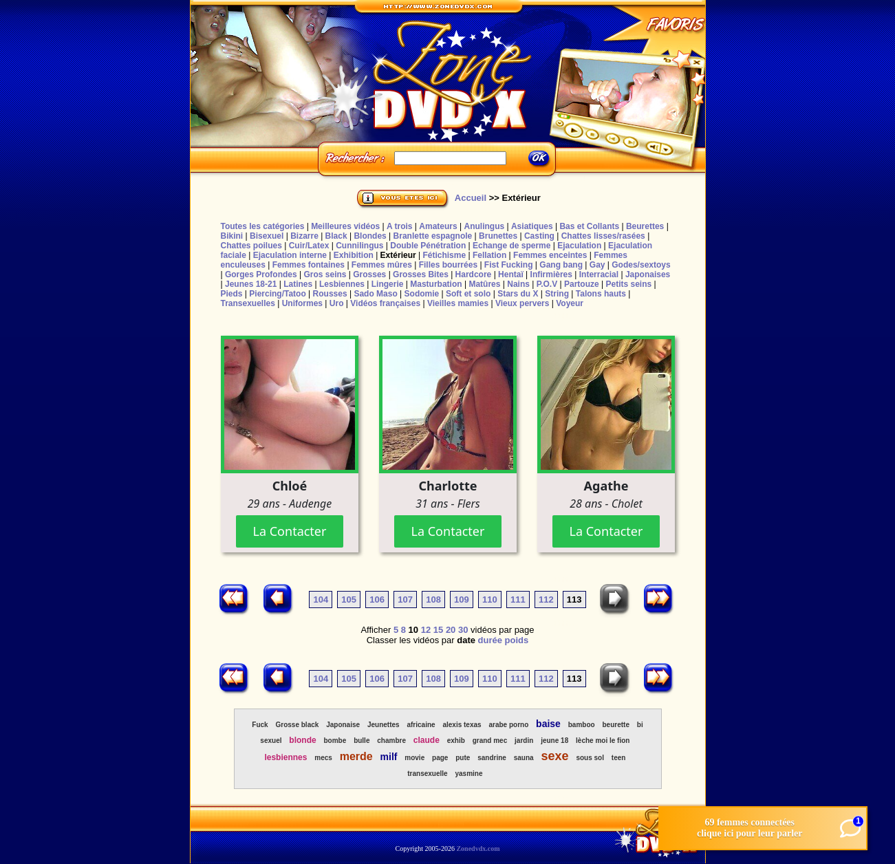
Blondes (370, 236)
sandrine (491, 758)
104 (320, 599)
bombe (335, 740)
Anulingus (484, 226)
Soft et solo (468, 294)
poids (517, 640)
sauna (524, 758)
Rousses (330, 294)
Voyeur (569, 303)
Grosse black (297, 724)
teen (619, 758)
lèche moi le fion (602, 740)
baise (548, 723)
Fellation (489, 255)
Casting (539, 236)
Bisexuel (266, 236)
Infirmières (551, 274)
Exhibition (354, 255)
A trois (400, 226)
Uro (337, 303)
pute (462, 758)
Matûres (484, 284)
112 (546, 599)
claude (426, 740)
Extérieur (398, 255)
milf (389, 756)
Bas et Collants (589, 226)
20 (450, 630)
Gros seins (324, 274)
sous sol (590, 758)
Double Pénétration (428, 245)
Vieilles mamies (457, 303)
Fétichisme (444, 255)
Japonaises (647, 274)
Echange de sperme (511, 245)
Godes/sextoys (641, 265)
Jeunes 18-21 (251, 284)
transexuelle (427, 773)
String (557, 294)
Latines (297, 284)
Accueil (470, 198)
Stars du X (517, 294)
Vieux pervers (522, 303)
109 (461, 599)
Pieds (232, 294)
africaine (421, 724)
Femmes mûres (382, 265)
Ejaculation (579, 245)
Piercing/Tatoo (277, 294)
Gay (597, 265)
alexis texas (461, 724)
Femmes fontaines (308, 265)
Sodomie (422, 294)
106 (377, 599)
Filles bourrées (448, 265)
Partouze (581, 284)
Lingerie (387, 284)
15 (438, 630)
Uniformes (302, 303)
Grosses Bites (421, 274)
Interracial (598, 274)
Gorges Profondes (261, 274)
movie (414, 758)
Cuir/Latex (309, 245)
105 (348, 599)
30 (463, 630)
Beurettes (645, 226)
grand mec (490, 740)
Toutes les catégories (263, 226)
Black (336, 236)
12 (426, 630)
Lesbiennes (342, 284)
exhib (456, 740)
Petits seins (628, 284)
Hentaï (511, 274)
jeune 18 (554, 740)
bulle (361, 740)
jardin (524, 740)
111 (518, 599)
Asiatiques (532, 226)
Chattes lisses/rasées (603, 236)
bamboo (581, 724)
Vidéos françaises (385, 303)
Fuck (260, 724)
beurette (615, 724)
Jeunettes (383, 724)
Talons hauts (601, 294)
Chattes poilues (251, 245)
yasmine (468, 773)
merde (356, 756)
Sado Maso (375, 294)
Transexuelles (248, 303)
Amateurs (438, 226)
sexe (554, 756)
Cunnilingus (359, 245)
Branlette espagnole (433, 236)
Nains (518, 284)
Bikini (232, 236)
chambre (391, 740)
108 (433, 599)
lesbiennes (285, 757)
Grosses (369, 274)
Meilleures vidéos (345, 226)
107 (405, 599)
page (440, 758)
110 (489, 599)
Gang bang (561, 265)
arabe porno (508, 724)
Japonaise (343, 724)
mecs (323, 758)
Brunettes (498, 236)
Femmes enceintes (550, 255)
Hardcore (473, 274)
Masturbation (436, 284)
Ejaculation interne (290, 255)
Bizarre (304, 236)
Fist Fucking (508, 265)
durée (490, 640)
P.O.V (547, 284)
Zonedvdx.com (477, 848)
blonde (302, 740)
